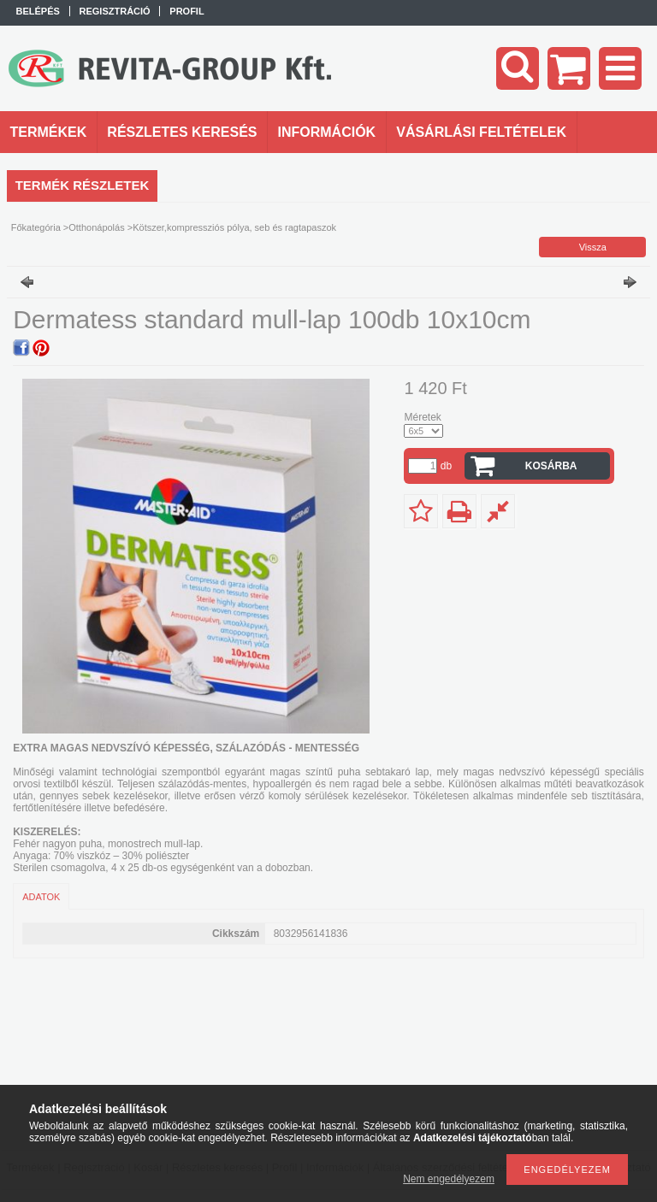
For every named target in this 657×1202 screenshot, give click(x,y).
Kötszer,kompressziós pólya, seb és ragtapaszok (234, 227)
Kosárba (551, 466)
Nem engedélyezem (448, 1179)
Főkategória (36, 227)
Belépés (38, 11)
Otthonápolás (96, 227)
